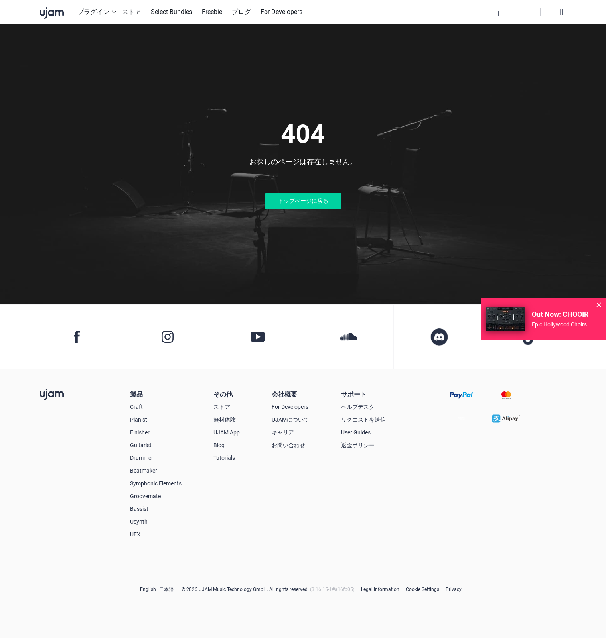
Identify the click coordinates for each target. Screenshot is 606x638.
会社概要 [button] (284, 394)
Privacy (454, 589)
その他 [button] (223, 394)
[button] (498, 12)
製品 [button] (136, 394)
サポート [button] (354, 394)
